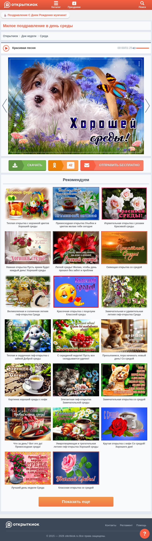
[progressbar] (142, 48)
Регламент (126, 525)
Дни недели (28, 36)
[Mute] (134, 48)
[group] (76, 48)
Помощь (141, 525)
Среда (44, 36)
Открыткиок (10, 36)
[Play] (6, 48)
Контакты (110, 525)
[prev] (4, 105)
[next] (147, 105)
